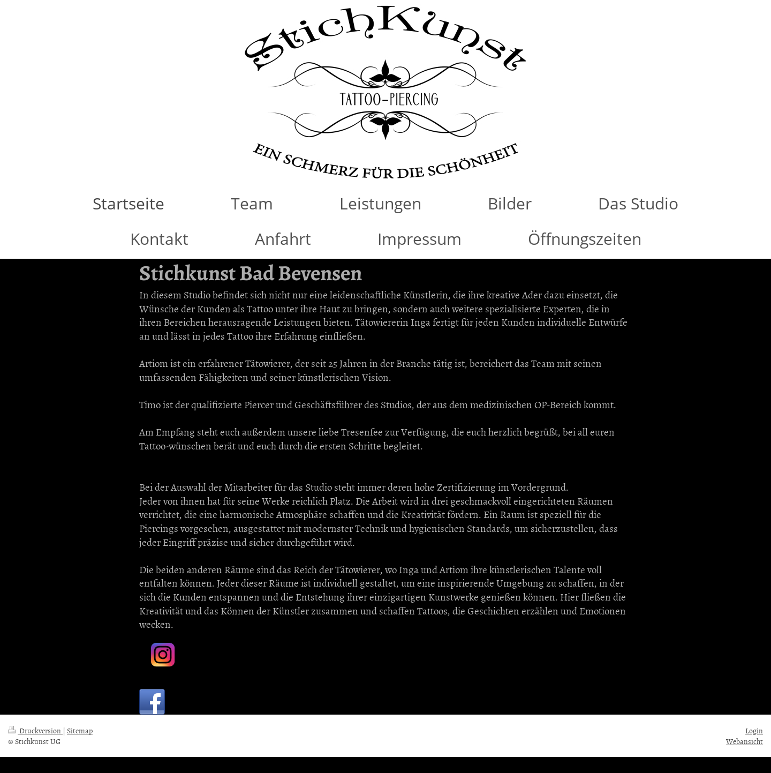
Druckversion (35, 730)
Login (754, 730)
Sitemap (80, 730)
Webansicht (744, 741)
